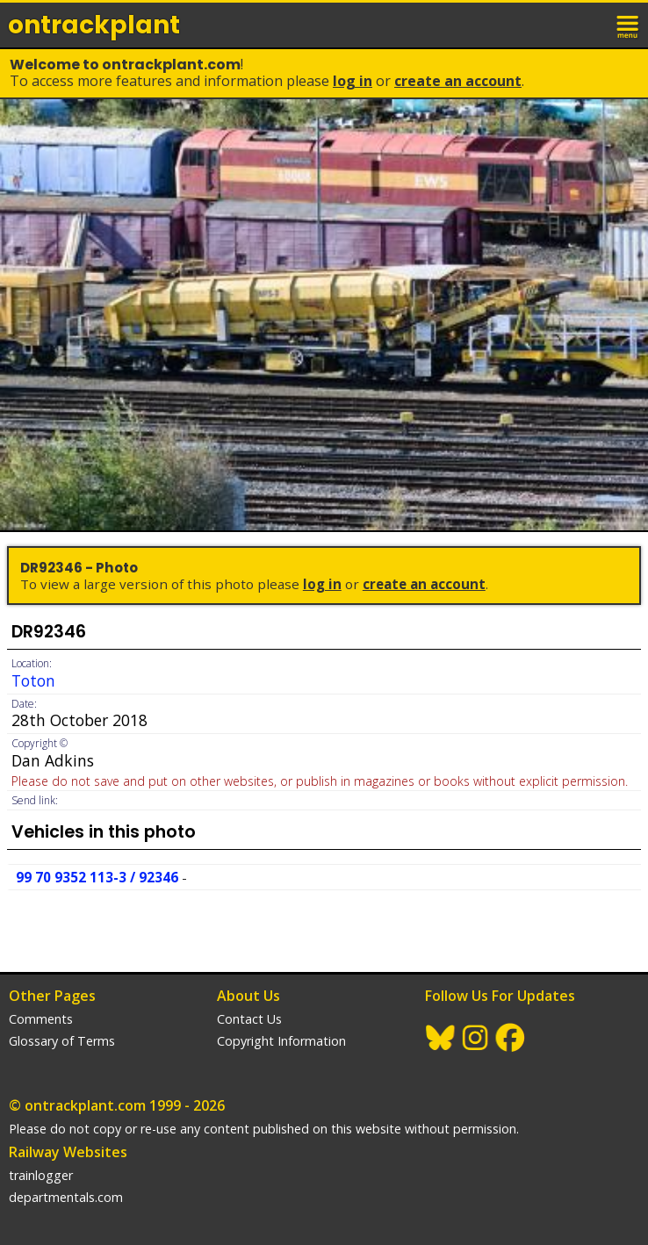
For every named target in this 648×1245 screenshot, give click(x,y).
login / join (590, 24)
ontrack (94, 25)
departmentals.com (66, 1197)
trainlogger (41, 1175)
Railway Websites (68, 1152)
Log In (352, 80)
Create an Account (458, 80)
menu (628, 24)
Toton (33, 680)
